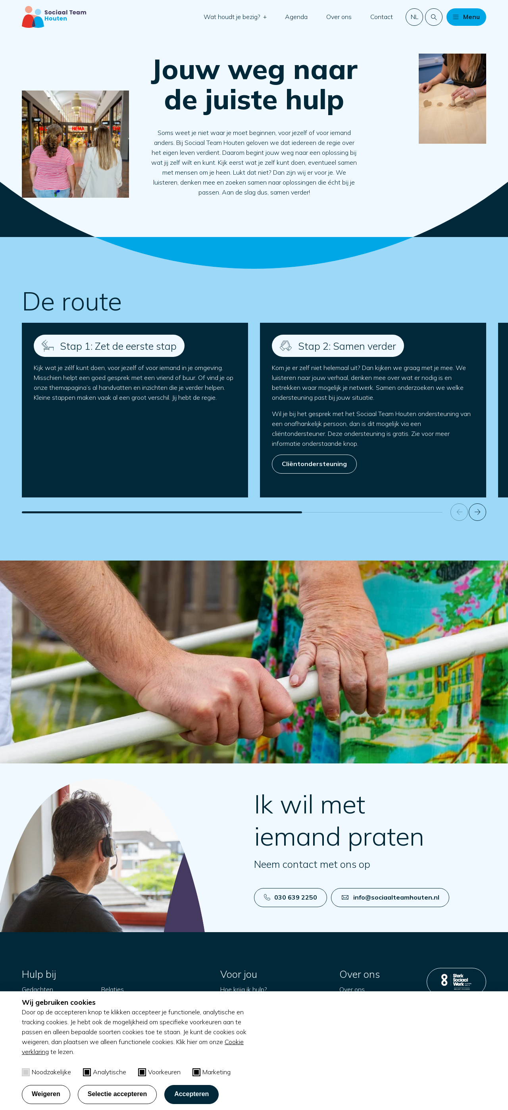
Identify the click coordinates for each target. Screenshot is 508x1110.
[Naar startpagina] (54, 17)
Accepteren (191, 1094)
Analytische (104, 1072)
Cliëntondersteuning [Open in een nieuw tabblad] (314, 464)
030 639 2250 (290, 897)
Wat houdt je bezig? (233, 17)
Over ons (339, 17)
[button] (265, 17)
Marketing (211, 1072)
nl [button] (414, 17)
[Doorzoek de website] (434, 17)
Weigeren (46, 1094)
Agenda (296, 17)
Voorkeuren (159, 1072)
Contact (381, 17)
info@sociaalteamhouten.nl (390, 897)
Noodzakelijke (46, 1072)
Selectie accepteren (117, 1094)
